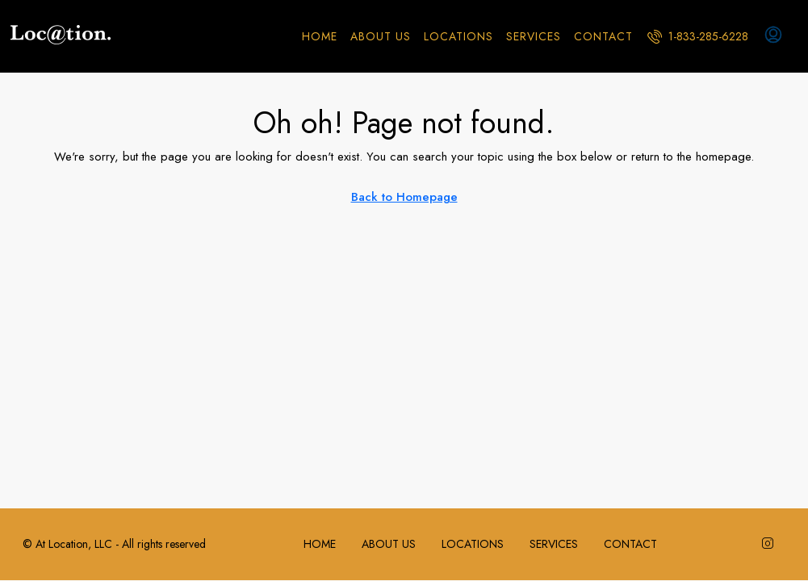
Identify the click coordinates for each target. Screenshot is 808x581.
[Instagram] (771, 544)
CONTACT (603, 36)
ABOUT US (380, 36)
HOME (319, 36)
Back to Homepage (404, 197)
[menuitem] (697, 36)
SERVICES (533, 36)
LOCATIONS (458, 36)
